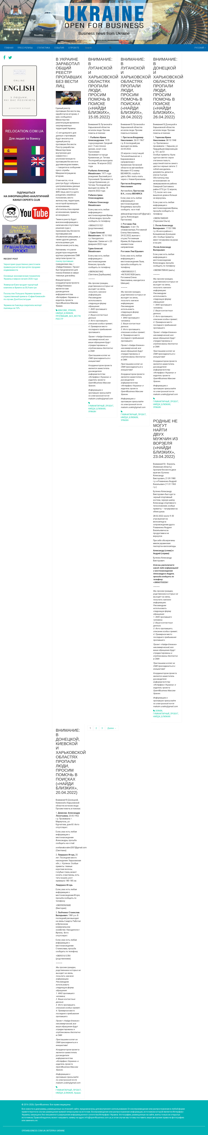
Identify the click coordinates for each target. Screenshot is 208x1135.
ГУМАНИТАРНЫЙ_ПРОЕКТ (100, 406)
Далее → (111, 728)
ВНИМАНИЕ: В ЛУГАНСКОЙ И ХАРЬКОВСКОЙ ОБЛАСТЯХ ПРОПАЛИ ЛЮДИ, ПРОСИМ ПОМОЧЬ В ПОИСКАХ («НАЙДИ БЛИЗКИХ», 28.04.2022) (136, 88)
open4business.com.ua (33, 1131)
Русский (200, 48)
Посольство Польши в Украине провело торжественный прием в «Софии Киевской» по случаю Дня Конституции (24, 296)
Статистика (43, 48)
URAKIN (158, 711)
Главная (8, 48)
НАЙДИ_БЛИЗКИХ (64, 313)
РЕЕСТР (59, 319)
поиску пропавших (64, 261)
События (59, 48)
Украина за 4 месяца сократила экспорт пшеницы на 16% (23, 306)
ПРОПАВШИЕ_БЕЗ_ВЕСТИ (68, 316)
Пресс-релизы (25, 48)
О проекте (73, 48)
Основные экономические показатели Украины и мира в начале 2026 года (22, 277)
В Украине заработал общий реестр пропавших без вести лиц (69, 72)
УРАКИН (92, 411)
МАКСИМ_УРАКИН (67, 310)
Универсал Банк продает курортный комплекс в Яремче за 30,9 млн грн (21, 286)
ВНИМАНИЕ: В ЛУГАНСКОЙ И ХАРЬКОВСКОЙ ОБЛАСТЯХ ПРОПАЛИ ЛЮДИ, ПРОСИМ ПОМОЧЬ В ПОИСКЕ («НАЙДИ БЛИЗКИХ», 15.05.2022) (103, 88)
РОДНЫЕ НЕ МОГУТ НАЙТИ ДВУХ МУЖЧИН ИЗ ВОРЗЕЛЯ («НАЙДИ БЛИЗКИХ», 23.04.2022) (165, 439)
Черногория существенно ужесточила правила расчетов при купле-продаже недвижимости (22, 267)
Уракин (77, 1093)
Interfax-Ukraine (56, 1131)
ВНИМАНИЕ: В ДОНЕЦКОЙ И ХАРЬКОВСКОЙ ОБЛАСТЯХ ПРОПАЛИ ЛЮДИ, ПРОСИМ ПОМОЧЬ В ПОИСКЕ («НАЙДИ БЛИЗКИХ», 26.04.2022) (168, 88)
